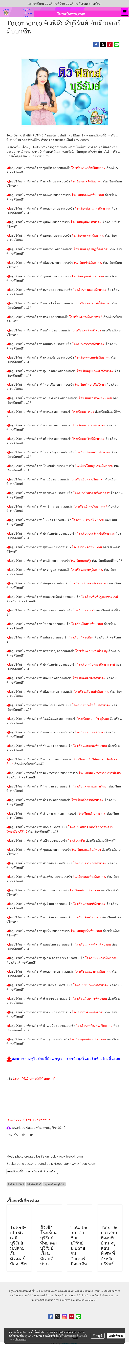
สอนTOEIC (41, 1300)
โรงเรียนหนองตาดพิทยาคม (93, 971)
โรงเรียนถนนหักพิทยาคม (88, 344)
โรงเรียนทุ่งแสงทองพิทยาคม (95, 371)
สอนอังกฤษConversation (84, 1300)
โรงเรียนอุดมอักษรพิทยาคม (88, 1039)
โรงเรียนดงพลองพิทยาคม (90, 290)
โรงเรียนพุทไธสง (84, 610)
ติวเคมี (74, 1295)
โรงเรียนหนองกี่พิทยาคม (101, 958)
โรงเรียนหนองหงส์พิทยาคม (91, 985)
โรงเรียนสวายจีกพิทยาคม (90, 863)
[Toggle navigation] (124, 12)
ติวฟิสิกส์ (66, 1295)
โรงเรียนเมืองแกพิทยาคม (89, 678)
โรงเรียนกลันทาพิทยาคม (88, 195)
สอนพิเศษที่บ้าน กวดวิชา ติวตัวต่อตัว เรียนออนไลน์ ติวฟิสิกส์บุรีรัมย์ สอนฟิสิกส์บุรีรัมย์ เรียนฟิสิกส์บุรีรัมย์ (33, 1171)
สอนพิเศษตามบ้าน (93, 1290)
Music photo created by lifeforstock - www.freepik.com (45, 1156)
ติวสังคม (104, 1295)
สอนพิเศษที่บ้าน (30, 1290)
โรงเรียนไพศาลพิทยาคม (87, 624)
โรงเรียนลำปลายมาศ (92, 813)
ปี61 (32, 1135)
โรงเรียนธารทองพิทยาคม (95, 398)
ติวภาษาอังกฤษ (53, 1295)
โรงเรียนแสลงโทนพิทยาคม (93, 944)
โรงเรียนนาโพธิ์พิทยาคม (88, 439)
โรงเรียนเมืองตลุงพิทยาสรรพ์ (96, 664)
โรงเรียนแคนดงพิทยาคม (88, 235)
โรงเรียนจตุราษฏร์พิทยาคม (91, 249)
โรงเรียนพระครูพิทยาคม (87, 570)
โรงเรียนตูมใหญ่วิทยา (87, 330)
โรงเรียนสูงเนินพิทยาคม (87, 931)
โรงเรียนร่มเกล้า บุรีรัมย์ (93, 719)
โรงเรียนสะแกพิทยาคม (85, 890)
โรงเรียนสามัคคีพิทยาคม (89, 904)
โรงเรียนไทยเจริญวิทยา (90, 384)
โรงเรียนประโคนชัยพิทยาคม (96, 533)
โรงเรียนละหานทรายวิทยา (91, 786)
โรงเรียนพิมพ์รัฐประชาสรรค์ (99, 597)
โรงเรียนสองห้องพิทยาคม (90, 877)
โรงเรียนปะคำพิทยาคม (87, 547)
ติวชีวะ (82, 1295)
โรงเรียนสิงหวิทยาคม (87, 917)
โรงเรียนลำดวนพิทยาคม (87, 800)
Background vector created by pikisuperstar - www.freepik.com (51, 1164)
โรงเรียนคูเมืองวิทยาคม (86, 222)
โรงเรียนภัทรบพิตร (82, 637)
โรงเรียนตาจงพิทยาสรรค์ (86, 317)
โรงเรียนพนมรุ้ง (81, 561)
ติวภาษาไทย (93, 1295)
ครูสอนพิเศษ (15, 1290)
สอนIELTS (65, 1300)
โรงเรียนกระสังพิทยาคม (87, 181)
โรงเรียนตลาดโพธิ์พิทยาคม (93, 303)
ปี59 (16, 1135)
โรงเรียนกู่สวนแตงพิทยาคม (93, 208)
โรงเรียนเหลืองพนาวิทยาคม (94, 1026)
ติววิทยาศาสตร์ (37, 1295)
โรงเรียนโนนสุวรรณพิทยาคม (94, 466)
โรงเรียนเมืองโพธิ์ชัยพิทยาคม (92, 705)
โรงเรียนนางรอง (83, 412)
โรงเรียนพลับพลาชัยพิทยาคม (89, 583)
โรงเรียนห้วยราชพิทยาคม (90, 999)
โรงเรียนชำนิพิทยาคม (88, 263)
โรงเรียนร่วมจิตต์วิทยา (90, 732)
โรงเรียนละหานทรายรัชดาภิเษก (100, 773)
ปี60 (24, 1135)
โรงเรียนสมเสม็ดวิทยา (87, 850)
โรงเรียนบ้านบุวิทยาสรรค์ (91, 506)
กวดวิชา (79, 1290)
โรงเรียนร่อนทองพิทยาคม (90, 746)
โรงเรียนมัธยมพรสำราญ (91, 651)
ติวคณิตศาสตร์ (21, 1295)
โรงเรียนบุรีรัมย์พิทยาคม (88, 520)
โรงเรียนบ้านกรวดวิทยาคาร (92, 493)
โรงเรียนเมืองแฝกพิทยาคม (92, 691)
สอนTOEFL (53, 1300)
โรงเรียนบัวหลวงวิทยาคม (88, 479)
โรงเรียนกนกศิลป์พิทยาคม (88, 168)
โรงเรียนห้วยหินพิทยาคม (88, 1012)
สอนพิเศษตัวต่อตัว (48, 1290)
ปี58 (9, 1135)
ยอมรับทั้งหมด (116, 1335)
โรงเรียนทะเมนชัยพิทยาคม (93, 357)
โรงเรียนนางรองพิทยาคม (89, 425)
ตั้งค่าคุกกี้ (97, 1335)
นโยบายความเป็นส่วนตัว (75, 1335)
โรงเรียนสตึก (77, 840)
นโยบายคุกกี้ (20, 1339)
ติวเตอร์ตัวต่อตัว (66, 1290)
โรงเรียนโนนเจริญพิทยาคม (93, 452)
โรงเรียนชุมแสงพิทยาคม (88, 276)
